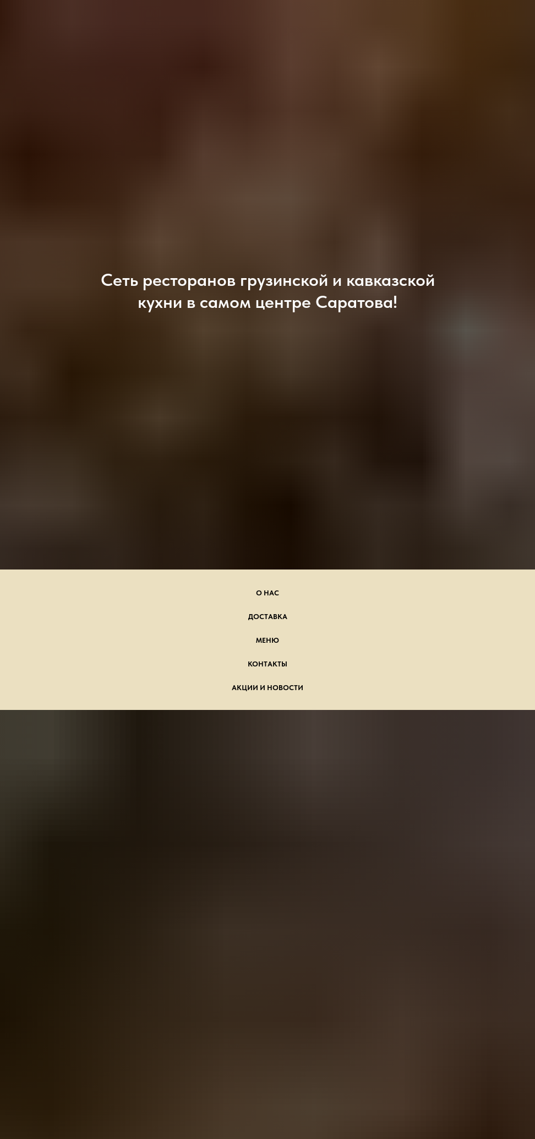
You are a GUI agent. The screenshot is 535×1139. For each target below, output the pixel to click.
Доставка (267, 616)
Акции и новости (267, 688)
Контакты (267, 664)
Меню (267, 640)
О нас (267, 593)
